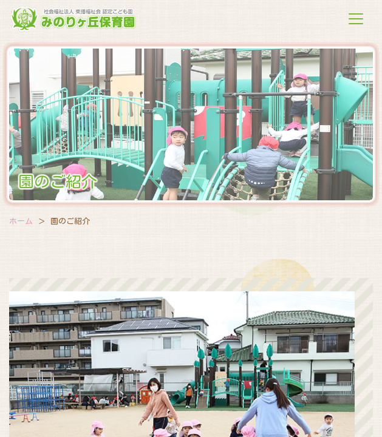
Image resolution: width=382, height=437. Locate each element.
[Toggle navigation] (356, 19)
